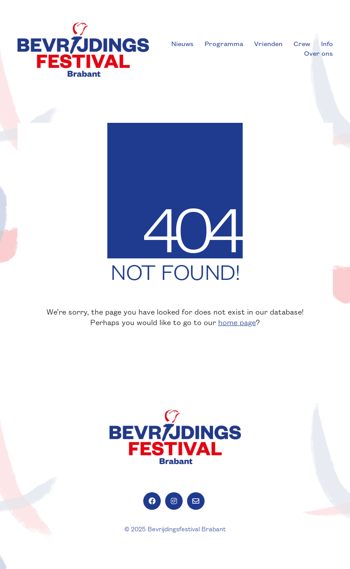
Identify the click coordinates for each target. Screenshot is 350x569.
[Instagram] (174, 501)
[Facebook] (152, 501)
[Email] (196, 501)
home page (237, 323)
